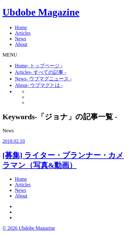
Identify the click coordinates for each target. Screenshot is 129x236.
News (20, 38)
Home (21, 27)
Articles (23, 33)
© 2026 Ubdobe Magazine (28, 228)
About (21, 44)
